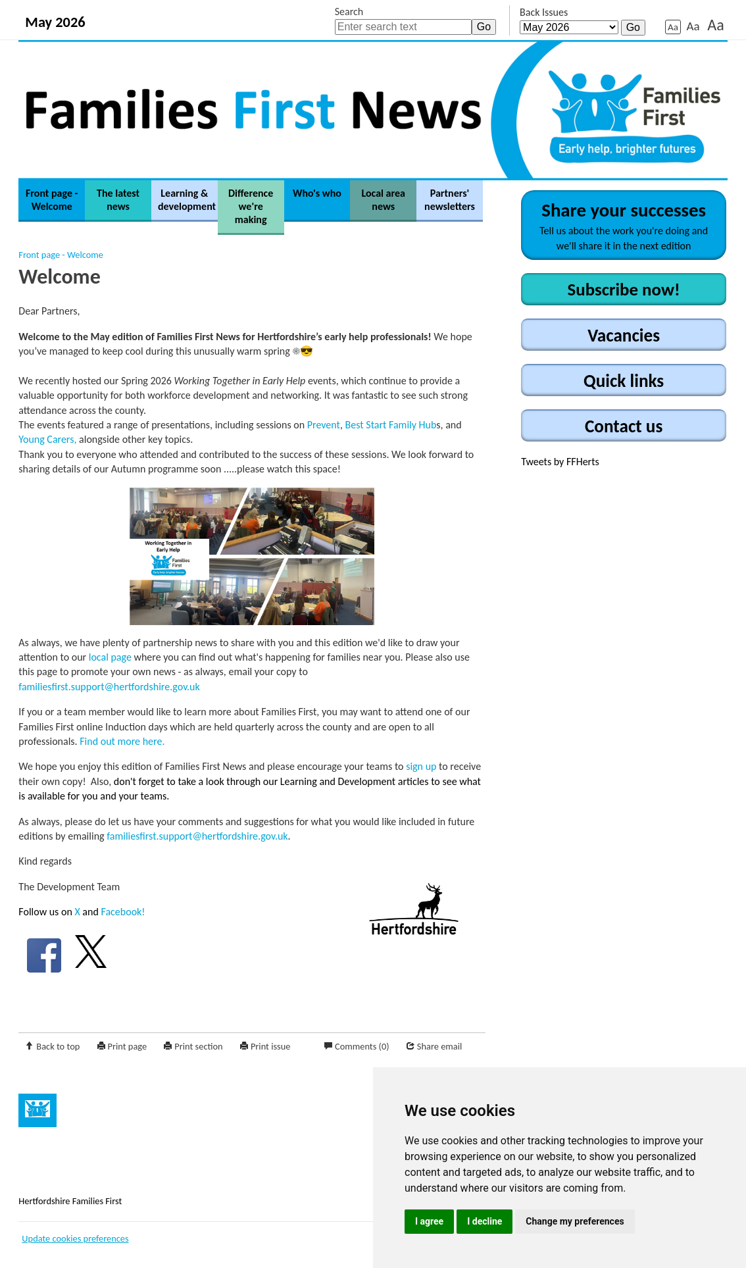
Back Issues (544, 12)
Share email (439, 1046)
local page (110, 657)
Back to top (58, 1046)
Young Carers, (47, 439)
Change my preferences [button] (575, 1221)
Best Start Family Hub (391, 424)
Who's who (317, 193)
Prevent (323, 424)
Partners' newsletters (449, 200)
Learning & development (187, 200)
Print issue (271, 1046)
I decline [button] (484, 1221)
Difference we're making (250, 206)
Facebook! (123, 911)
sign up (421, 766)
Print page (127, 1046)
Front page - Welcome (52, 200)
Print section (198, 1046)
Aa (673, 27)
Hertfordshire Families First (70, 1201)
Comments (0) (362, 1046)
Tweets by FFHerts (560, 461)
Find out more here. (122, 741)
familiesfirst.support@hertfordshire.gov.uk (108, 686)
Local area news (383, 200)
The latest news (118, 200)
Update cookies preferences (75, 1238)
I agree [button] (429, 1221)
